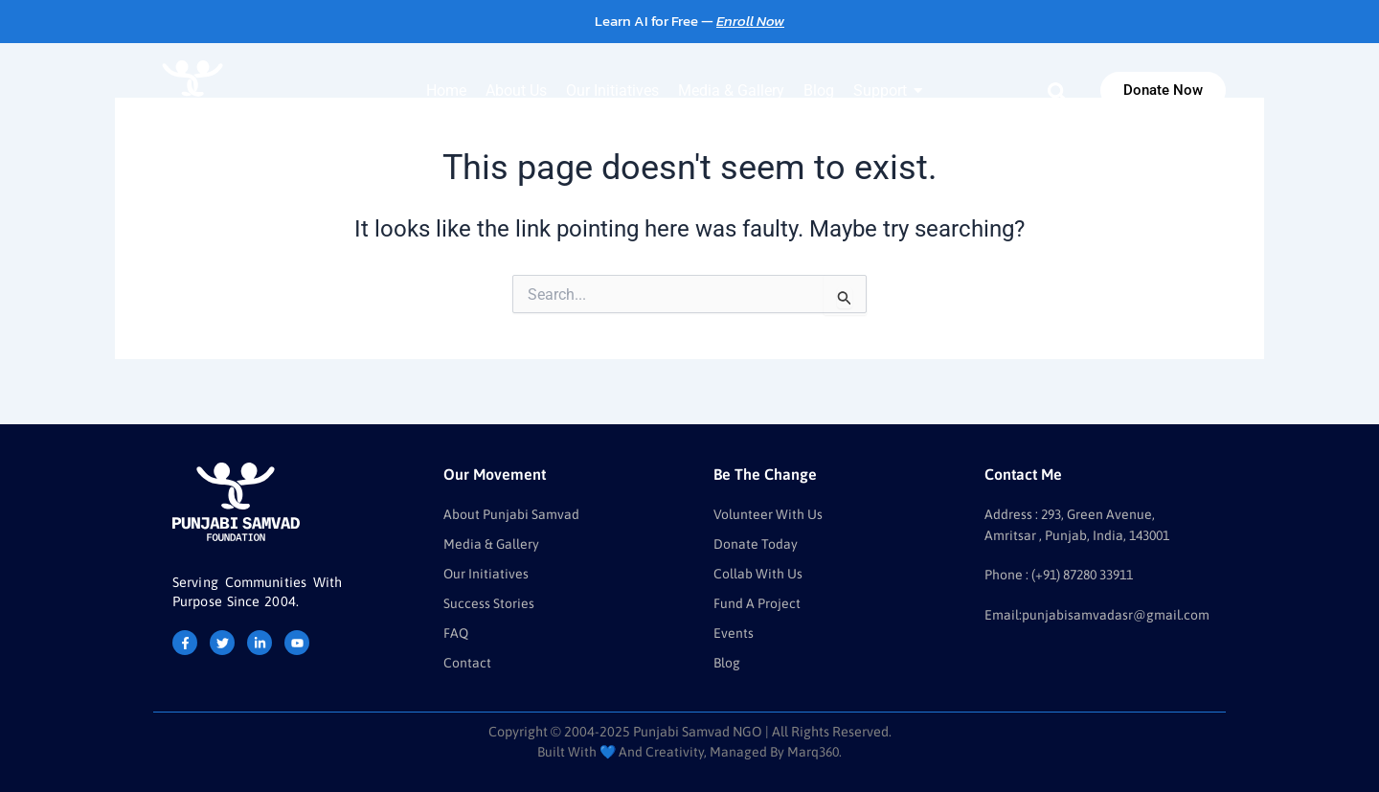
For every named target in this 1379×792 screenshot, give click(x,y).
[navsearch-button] (1057, 91)
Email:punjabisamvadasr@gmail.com (1096, 611)
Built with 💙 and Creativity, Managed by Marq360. (689, 751)
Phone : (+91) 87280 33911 (1064, 571)
